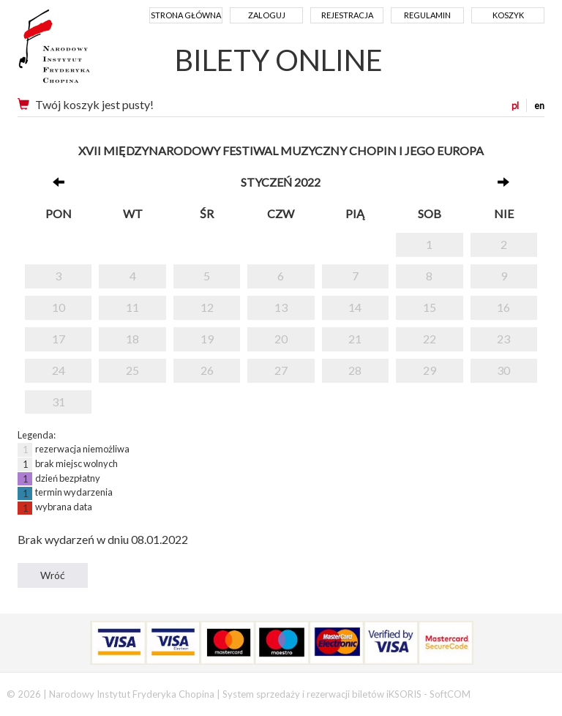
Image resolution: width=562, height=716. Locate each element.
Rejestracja (347, 15)
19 (207, 339)
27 (281, 370)
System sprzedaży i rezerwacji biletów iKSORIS (322, 694)
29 (429, 370)
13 (281, 307)
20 (281, 339)
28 (354, 370)
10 (58, 307)
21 (354, 339)
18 (132, 339)
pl (515, 105)
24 (58, 370)
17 (58, 339)
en (539, 105)
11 (132, 307)
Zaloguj (266, 15)
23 (503, 339)
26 (207, 370)
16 (503, 307)
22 (429, 339)
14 (354, 307)
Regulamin (427, 15)
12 (207, 307)
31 (58, 402)
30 (503, 370)
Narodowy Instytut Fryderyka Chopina (82, 51)
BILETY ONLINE (279, 60)
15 (429, 307)
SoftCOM (450, 694)
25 (132, 370)
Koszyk (508, 15)
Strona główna (186, 15)
